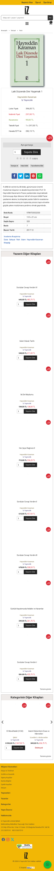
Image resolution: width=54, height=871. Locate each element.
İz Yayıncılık (27, 296)
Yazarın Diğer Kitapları (27, 253)
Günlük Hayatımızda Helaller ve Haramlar (27, 609)
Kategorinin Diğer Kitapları (27, 697)
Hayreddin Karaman (27, 294)
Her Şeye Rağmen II (27, 448)
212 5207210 (5, 830)
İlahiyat (12, 240)
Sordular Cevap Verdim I (27, 662)
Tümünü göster (45, 689)
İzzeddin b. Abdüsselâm (39, 737)
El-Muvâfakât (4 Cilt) (15, 731)
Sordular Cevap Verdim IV (27, 287)
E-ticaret (23, 868)
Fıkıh (18, 240)
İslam (23, 240)
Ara (50, 17)
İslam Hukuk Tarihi (27, 341)
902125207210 (17, 830)
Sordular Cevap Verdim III (27, 555)
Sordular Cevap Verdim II (27, 502)
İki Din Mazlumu (27, 395)
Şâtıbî (15, 737)
